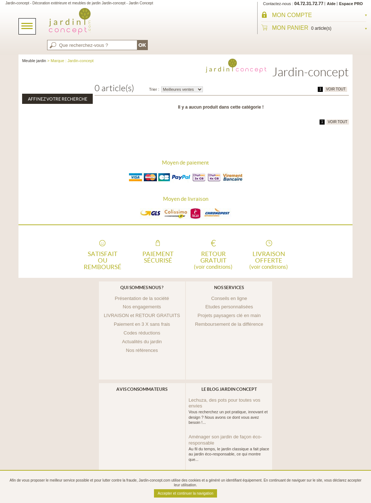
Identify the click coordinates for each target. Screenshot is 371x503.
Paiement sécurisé (158, 257)
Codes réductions (142, 333)
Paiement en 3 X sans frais (142, 324)
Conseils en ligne (229, 298)
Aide (331, 3)
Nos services (229, 287)
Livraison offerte (269, 260)
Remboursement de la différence (229, 324)
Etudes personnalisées (229, 306)
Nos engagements (142, 306)
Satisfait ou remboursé (102, 260)
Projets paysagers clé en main (228, 315)
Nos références (142, 350)
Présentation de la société (142, 298)
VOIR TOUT (336, 89)
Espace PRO (351, 3)
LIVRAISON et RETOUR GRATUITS (142, 315)
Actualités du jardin (142, 341)
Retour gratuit (213, 260)
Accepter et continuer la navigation (185, 493)
